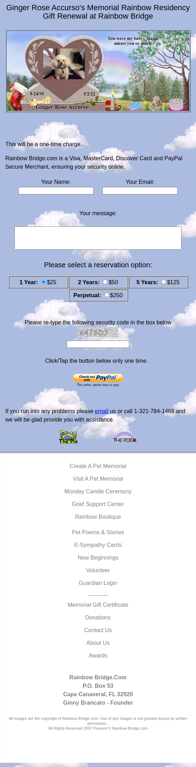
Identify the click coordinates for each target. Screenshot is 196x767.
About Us (98, 647)
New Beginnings (98, 562)
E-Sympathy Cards (97, 549)
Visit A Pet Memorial (98, 483)
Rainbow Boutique (98, 521)
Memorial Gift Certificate (98, 609)
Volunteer (98, 575)
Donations (98, 622)
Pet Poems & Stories (98, 537)
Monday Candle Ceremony (97, 496)
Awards (98, 660)
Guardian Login (98, 587)
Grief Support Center (98, 508)
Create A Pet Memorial (98, 470)
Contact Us (98, 634)
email (101, 415)
